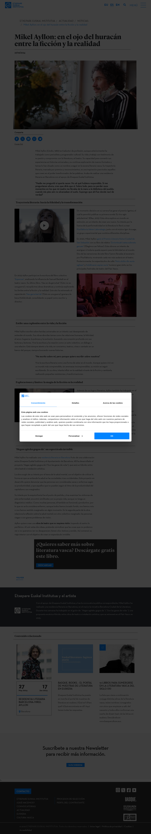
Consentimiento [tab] (38, 403)
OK (111, 436)
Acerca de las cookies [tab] (113, 403)
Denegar (39, 436)
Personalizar (76, 436)
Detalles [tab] (75, 403)
